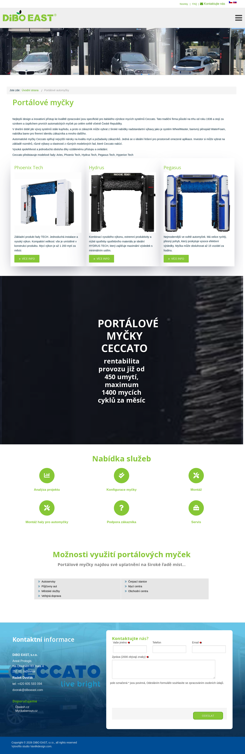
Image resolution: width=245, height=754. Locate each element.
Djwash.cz (22, 707)
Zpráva (131, 656)
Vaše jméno (122, 642)
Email (197, 642)
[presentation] (141, 692)
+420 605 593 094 (29, 683)
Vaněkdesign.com (40, 746)
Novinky (184, 4)
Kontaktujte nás (214, 3)
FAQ (194, 4)
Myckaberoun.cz (26, 710)
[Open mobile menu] (238, 18)
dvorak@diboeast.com (27, 690)
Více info (27, 258)
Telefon (157, 642)
